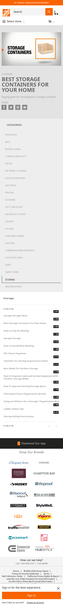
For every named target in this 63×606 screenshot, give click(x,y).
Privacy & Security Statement (25, 573)
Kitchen (9, 228)
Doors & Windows (15, 178)
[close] (58, 588)
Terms (46, 573)
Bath (7, 142)
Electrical (10, 185)
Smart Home (11, 272)
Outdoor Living (14, 257)
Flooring (10, 199)
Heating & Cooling (15, 214)
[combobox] (29, 11)
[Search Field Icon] (49, 11)
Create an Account (35, 602)
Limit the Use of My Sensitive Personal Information (31, 578)
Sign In (31, 595)
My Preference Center (12, 576)
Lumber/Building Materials (20, 250)
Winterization (13, 286)
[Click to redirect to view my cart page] (56, 13)
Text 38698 (42, 563)
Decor (8, 163)
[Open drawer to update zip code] (54, 21)
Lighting (10, 243)
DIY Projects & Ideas (16, 170)
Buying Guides (13, 149)
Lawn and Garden (14, 236)
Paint (8, 264)
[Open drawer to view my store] (14, 21)
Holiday (9, 221)
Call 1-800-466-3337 (25, 563)
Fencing (9, 192)
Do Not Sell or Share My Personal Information (31, 581)
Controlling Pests (15, 156)
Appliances (11, 134)
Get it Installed (14, 207)
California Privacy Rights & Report (43, 576)
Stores (16, 571)
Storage (10, 279)
